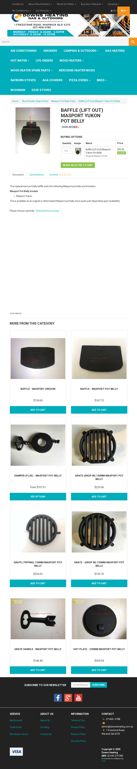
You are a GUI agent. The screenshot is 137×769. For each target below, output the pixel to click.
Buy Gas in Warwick (92, 4)
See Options (38, 496)
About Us (45, 720)
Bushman (18, 90)
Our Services (43, 10)
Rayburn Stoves (23, 80)
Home (15, 101)
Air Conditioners (21, 10)
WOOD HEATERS (72, 60)
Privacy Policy (78, 727)
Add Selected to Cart (78, 165)
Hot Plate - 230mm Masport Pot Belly (99, 649)
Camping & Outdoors (81, 50)
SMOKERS (50, 50)
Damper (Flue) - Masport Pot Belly (38, 475)
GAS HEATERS (115, 50)
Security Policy (78, 741)
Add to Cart (38, 410)
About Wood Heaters (40, 4)
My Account (16, 720)
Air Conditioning (24, 50)
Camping (113, 4)
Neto (104, 761)
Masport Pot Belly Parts (63, 101)
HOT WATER (20, 60)
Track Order (16, 727)
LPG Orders (44, 60)
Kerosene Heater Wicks (77, 70)
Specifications (37, 174)
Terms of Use (78, 720)
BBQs (102, 80)
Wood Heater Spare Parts (31, 70)
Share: (70, 127)
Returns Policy (78, 734)
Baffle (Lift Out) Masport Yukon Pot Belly (99, 101)
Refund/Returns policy (47, 211)
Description (18, 174)
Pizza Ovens (79, 80)
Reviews (60, 174)
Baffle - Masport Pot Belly (99, 388)
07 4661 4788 (111, 719)
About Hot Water (66, 4)
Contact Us (18, 4)
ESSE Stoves (41, 90)
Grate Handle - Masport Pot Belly (37, 649)
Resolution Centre (19, 734)
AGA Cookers (52, 80)
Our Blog (44, 727)
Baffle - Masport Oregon (38, 388)
